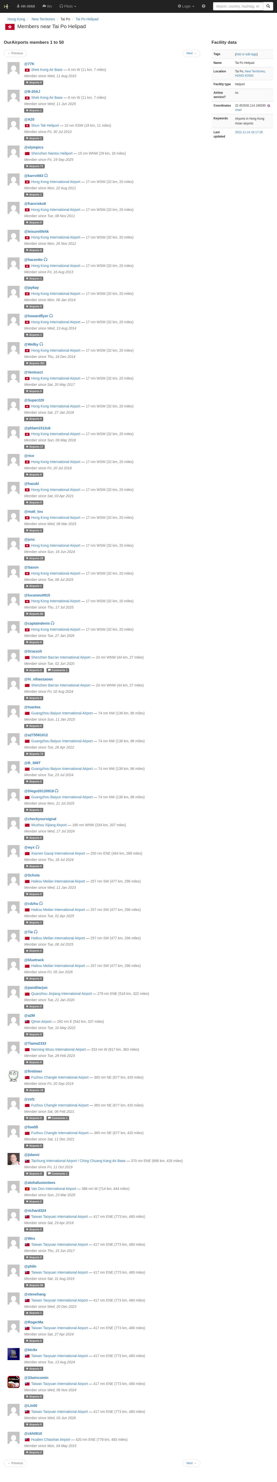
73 (34, 753)
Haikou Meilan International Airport (58, 881)
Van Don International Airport (53, 1189)
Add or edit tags (246, 54)
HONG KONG (244, 75)
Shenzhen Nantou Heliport (51, 153)
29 (34, 558)
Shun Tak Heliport (45, 125)
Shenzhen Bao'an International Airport (60, 657)
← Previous (15, 1463)
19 (34, 1090)
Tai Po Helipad (87, 19)
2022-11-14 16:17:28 (249, 132)
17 (34, 446)
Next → (192, 1463)
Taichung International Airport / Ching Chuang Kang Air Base (78, 1161)
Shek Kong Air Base (47, 70)
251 (35, 363)
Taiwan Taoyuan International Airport (59, 1217)
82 (34, 613)
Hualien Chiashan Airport (50, 1440)
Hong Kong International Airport (55, 182)
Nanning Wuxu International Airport (58, 1049)
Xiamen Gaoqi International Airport (58, 853)
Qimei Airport (41, 1022)
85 (34, 1285)
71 (34, 166)
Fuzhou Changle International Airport (59, 1077)
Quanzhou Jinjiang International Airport (61, 994)
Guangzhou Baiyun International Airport (62, 713)
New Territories (255, 71)
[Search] (268, 6)
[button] (68, 6)
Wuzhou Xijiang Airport (49, 825)
